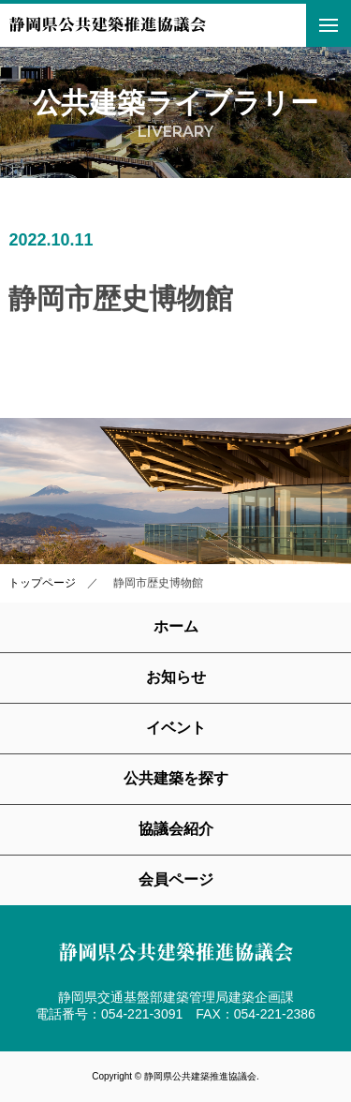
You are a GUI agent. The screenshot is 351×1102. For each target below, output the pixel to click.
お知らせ (176, 677)
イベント (176, 728)
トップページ (42, 582)
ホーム (176, 626)
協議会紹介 (176, 829)
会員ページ (176, 879)
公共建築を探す (176, 778)
